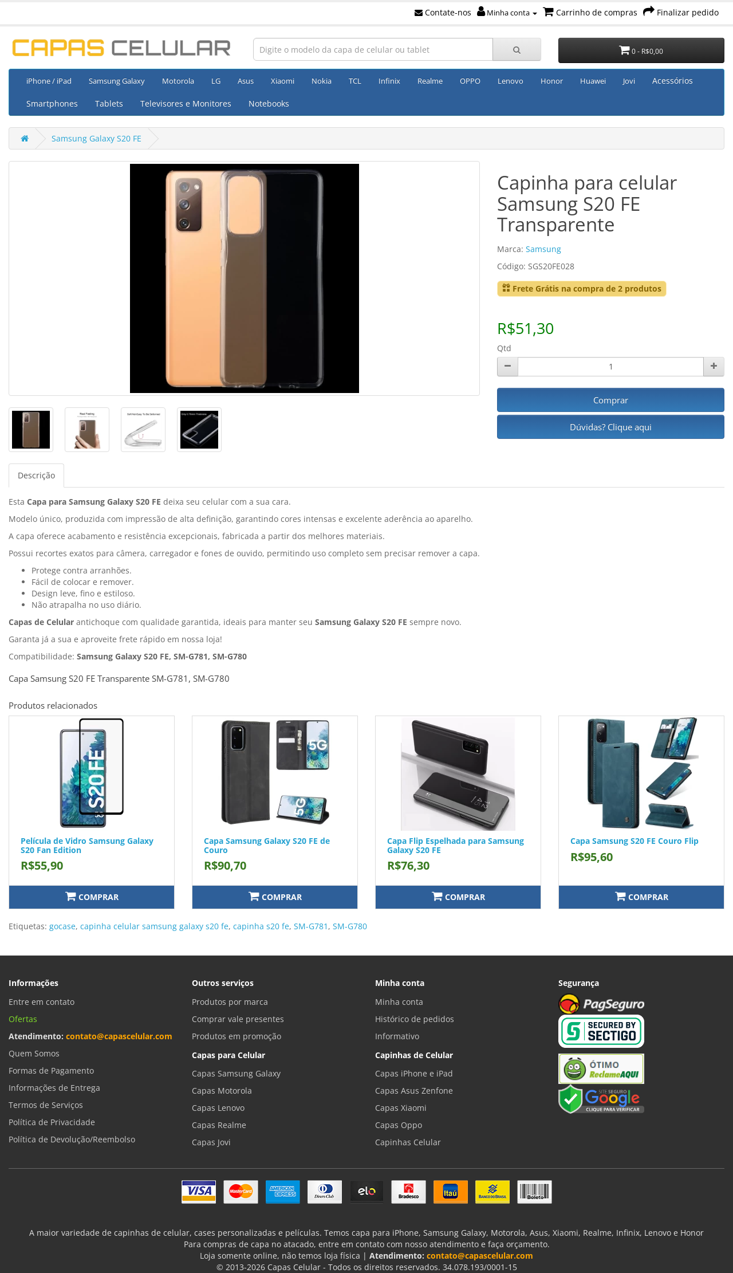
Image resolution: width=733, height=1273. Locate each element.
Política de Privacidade (52, 1122)
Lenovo (510, 81)
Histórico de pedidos (414, 1018)
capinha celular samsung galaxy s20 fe (154, 926)
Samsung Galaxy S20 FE (96, 138)
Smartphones (52, 103)
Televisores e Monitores (185, 103)
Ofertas (23, 1018)
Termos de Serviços (46, 1104)
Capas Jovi (211, 1142)
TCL (355, 81)
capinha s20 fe (261, 926)
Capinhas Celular (408, 1142)
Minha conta (507, 12)
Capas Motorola (222, 1090)
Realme (430, 81)
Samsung (543, 248)
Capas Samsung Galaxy (236, 1073)
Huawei (593, 81)
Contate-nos (443, 12)
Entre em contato (41, 1001)
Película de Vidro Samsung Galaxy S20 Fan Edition (87, 845)
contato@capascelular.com (119, 1036)
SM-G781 (311, 926)
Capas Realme (219, 1124)
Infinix (389, 81)
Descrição (36, 475)
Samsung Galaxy (117, 81)
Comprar (610, 400)
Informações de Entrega (54, 1087)
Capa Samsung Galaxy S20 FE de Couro (267, 845)
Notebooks (269, 103)
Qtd (504, 348)
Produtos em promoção (236, 1036)
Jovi (629, 81)
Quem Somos (34, 1053)
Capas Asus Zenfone (414, 1090)
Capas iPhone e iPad (414, 1073)
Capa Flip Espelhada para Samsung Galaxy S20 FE (455, 845)
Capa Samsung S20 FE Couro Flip (634, 840)
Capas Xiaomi (401, 1107)
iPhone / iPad (49, 81)
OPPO (470, 81)
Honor (552, 81)
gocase (62, 926)
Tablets (109, 103)
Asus (246, 81)
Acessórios (672, 80)
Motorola (178, 81)
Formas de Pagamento (51, 1070)
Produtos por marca (230, 1001)
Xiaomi (282, 81)
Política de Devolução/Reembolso (72, 1139)
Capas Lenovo (218, 1107)
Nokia (322, 81)
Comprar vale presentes (238, 1018)
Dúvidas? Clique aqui (611, 427)
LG (215, 81)
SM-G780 (350, 926)
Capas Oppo (398, 1124)
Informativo (397, 1036)
